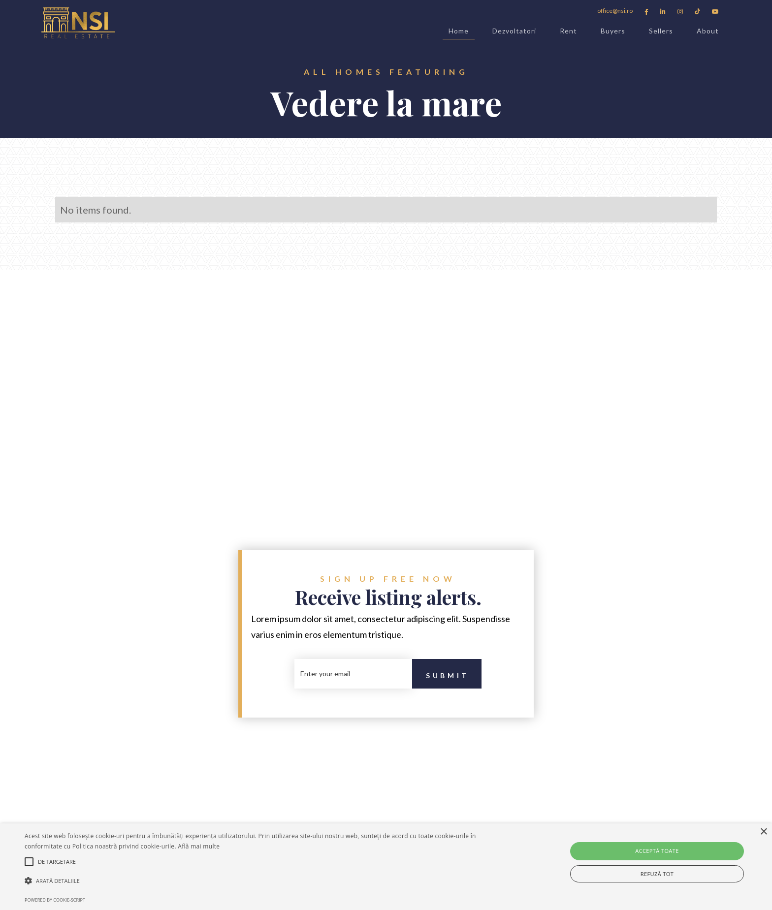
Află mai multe (199, 846)
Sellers (661, 31)
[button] (259, 881)
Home (459, 33)
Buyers (613, 31)
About (708, 31)
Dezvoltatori (514, 31)
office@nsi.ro (615, 10)
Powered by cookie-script (55, 900)
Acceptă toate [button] (656, 850)
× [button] (763, 832)
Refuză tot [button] (657, 874)
